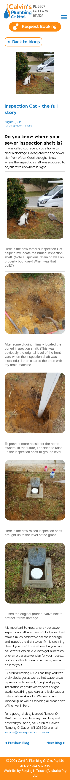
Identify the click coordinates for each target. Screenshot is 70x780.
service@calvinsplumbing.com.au (27, 732)
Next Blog (54, 743)
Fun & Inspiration (13, 126)
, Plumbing (27, 126)
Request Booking (39, 27)
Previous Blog (18, 743)
